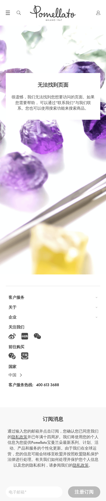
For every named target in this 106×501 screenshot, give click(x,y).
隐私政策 (19, 436)
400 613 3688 (47, 384)
